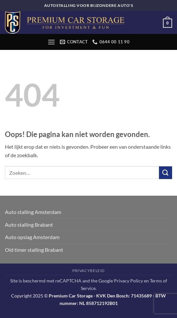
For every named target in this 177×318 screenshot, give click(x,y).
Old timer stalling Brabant (34, 250)
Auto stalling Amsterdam (33, 212)
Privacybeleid (88, 270)
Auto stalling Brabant (29, 224)
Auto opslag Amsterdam (32, 237)
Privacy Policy (128, 280)
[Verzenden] (165, 172)
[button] (167, 22)
